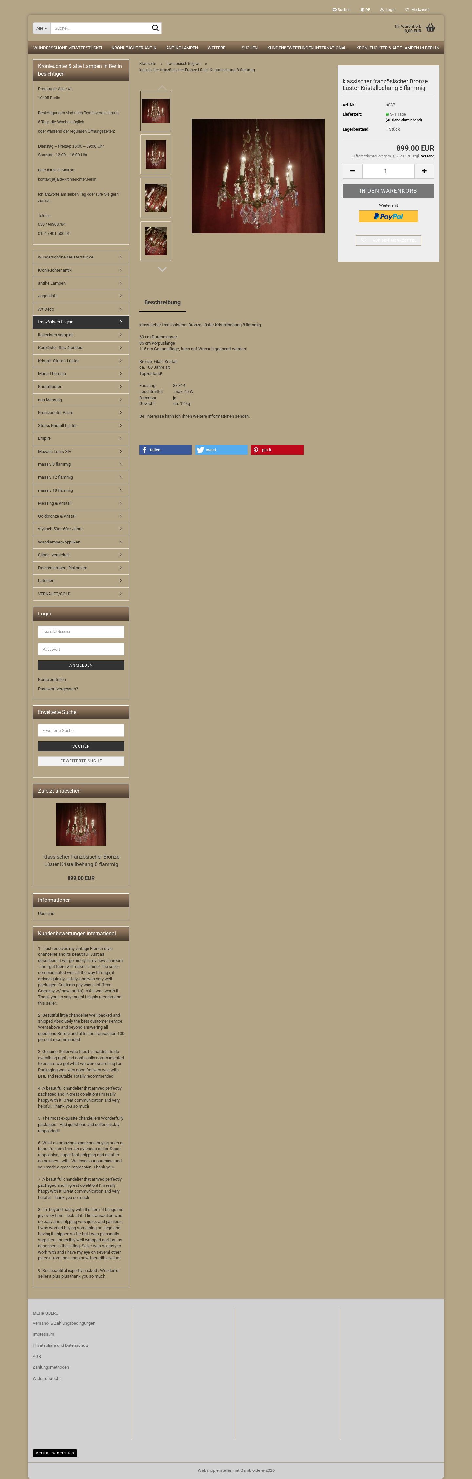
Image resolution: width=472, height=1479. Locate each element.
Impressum (43, 1334)
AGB (37, 1356)
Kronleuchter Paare (55, 412)
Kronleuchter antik (134, 47)
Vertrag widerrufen (55, 1453)
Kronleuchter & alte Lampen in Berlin (397, 47)
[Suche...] (41, 28)
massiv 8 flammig (54, 464)
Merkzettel (417, 10)
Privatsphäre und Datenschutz (60, 1345)
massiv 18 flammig (55, 490)
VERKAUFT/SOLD (54, 593)
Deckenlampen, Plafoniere (62, 567)
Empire (44, 438)
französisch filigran (55, 321)
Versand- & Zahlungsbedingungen (64, 1323)
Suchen (342, 10)
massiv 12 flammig (55, 477)
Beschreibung (162, 302)
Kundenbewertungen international (306, 47)
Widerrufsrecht (47, 1378)
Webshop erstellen (215, 1470)
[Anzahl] (388, 171)
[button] (365, 10)
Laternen (46, 580)
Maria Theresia (52, 373)
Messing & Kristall (54, 503)
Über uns (46, 913)
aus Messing (50, 399)
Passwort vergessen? (58, 688)
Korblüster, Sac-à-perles (60, 347)
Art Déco (46, 309)
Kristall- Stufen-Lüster (58, 360)
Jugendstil (47, 296)
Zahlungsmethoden (51, 1367)
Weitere (216, 47)
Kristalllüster (49, 386)
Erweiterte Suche (81, 761)
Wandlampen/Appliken (59, 542)
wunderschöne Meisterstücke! (67, 47)
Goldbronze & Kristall (57, 516)
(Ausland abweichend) (404, 120)
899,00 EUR (81, 878)
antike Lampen (182, 47)
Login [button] (388, 10)
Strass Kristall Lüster (57, 425)
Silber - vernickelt (54, 554)
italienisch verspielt (56, 334)
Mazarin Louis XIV (54, 451)
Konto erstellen (52, 679)
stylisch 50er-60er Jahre (60, 528)
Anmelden (81, 665)
